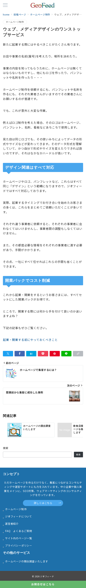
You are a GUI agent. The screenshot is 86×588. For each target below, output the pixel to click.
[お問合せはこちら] (43, 584)
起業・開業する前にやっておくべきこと (30, 339)
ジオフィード (47, 576)
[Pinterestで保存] (55, 353)
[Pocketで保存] (43, 353)
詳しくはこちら (47, 503)
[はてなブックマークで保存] (31, 353)
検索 (6, 448)
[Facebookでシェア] (20, 353)
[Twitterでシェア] (8, 353)
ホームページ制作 (15, 21)
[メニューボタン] (5, 5)
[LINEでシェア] (66, 353)
